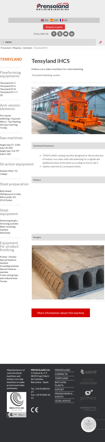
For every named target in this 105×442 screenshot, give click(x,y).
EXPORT (59, 389)
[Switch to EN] (44, 20)
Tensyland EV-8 (8, 89)
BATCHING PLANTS (60, 384)
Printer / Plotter (8, 256)
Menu (7, 42)
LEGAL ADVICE (63, 400)
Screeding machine (9, 266)
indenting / (5, 118)
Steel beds (5, 232)
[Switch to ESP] (54, 20)
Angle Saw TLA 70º (9, 151)
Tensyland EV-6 (8, 86)
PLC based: (5, 115)
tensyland (27, 48)
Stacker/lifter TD (9, 170)
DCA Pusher (6, 200)
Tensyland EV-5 (8, 83)
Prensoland (6, 48)
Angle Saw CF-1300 (10, 144)
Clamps (3, 174)
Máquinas (17, 48)
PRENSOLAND (62, 370)
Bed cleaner (6, 191)
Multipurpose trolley (10, 194)
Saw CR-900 (6, 147)
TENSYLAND (61, 378)
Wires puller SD (8, 197)
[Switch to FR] (63, 20)
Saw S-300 (5, 154)
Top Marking (14, 121)
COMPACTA (61, 374)
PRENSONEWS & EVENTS (63, 395)
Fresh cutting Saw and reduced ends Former (9, 278)
